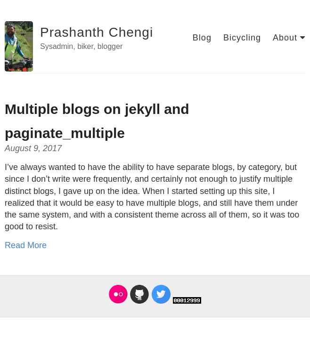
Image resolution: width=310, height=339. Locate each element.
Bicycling (242, 37)
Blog (202, 37)
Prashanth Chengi (96, 32)
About (289, 37)
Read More (26, 245)
